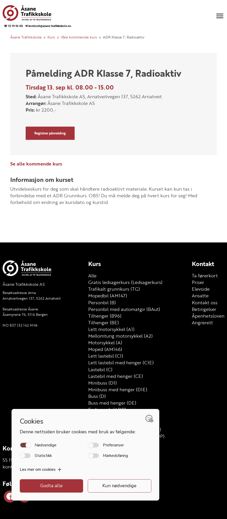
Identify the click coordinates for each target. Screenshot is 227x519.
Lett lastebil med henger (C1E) (121, 362)
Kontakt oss (205, 302)
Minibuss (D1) (102, 382)
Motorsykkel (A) (105, 342)
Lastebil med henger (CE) (115, 376)
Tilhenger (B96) (104, 315)
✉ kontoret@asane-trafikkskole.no (48, 26)
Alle (92, 275)
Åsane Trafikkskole (26, 37)
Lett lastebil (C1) (105, 355)
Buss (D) (97, 396)
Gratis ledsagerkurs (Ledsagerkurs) (125, 282)
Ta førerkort (205, 275)
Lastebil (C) (100, 369)
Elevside (201, 289)
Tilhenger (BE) (103, 322)
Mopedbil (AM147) (107, 295)
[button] (219, 16)
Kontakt (203, 263)
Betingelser (204, 309)
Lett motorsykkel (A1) (111, 329)
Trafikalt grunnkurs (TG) (114, 289)
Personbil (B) (102, 302)
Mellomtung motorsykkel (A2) (120, 335)
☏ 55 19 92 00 (13, 26)
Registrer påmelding (50, 133)
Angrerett (202, 322)
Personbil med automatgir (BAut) (124, 309)
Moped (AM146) (105, 349)
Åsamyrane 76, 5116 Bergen (25, 314)
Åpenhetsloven (208, 315)
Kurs (51, 37)
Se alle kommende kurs (36, 163)
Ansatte (200, 295)
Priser (198, 282)
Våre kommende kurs (79, 37)
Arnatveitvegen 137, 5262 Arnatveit (32, 298)
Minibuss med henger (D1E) (117, 389)
